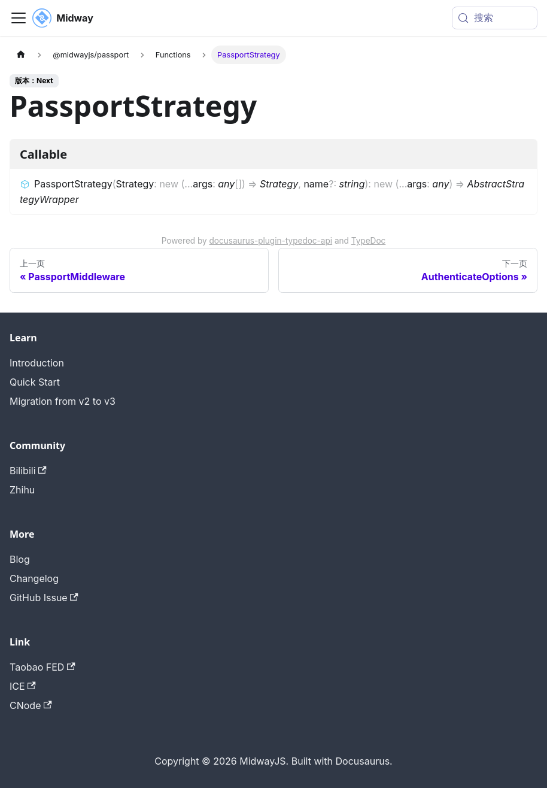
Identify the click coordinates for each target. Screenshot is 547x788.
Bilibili (28, 471)
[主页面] (21, 55)
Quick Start (35, 382)
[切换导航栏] (19, 18)
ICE (23, 686)
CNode (31, 705)
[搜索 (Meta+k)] (494, 18)
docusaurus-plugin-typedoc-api (271, 241)
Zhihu (22, 490)
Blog (20, 559)
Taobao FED (42, 667)
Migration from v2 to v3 (63, 401)
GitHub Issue (44, 598)
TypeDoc (368, 241)
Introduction (37, 363)
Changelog (34, 578)
